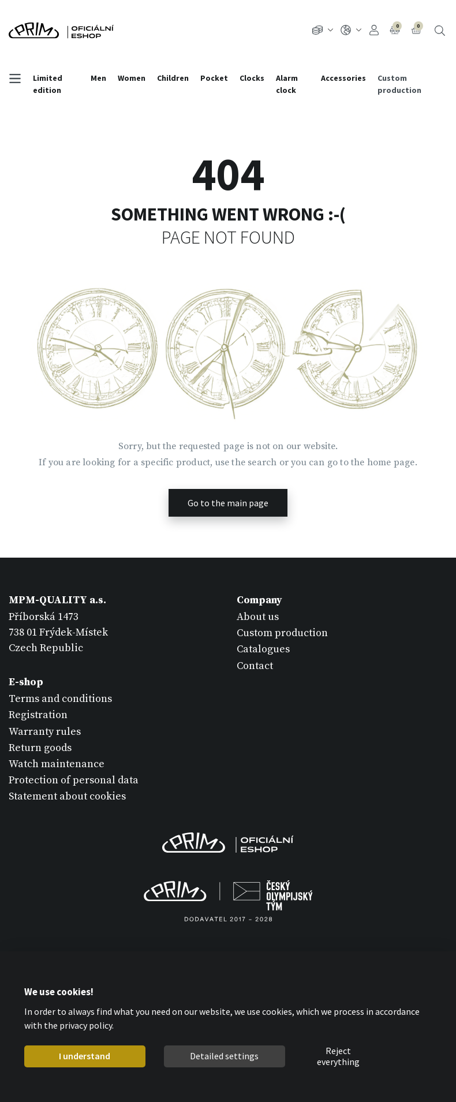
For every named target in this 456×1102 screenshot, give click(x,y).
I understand (84, 1056)
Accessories (343, 78)
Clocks (252, 78)
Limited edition (47, 84)
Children (173, 78)
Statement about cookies (67, 796)
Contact (255, 666)
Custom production (399, 84)
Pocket (214, 78)
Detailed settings (224, 1056)
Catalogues (263, 649)
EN (351, 30)
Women (131, 78)
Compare (396, 29)
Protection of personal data (74, 780)
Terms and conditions (60, 698)
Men (98, 78)
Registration (38, 715)
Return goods (40, 747)
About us (258, 616)
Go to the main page (228, 503)
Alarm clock (287, 84)
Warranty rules (45, 731)
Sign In (374, 30)
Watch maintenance (56, 764)
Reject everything (338, 1056)
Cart (417, 29)
